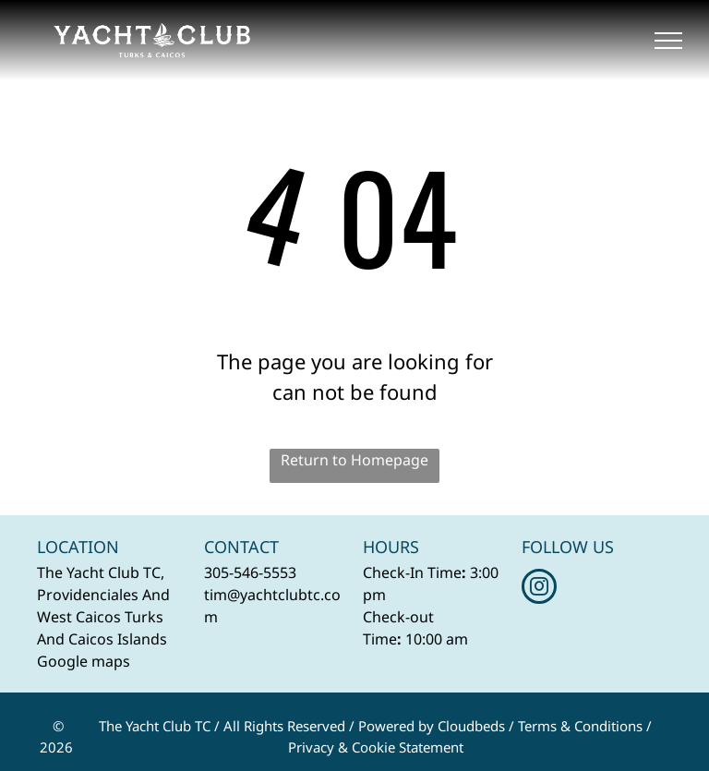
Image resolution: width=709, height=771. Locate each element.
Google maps (83, 661)
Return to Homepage (354, 460)
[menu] (668, 41)
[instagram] (539, 588)
